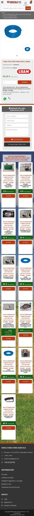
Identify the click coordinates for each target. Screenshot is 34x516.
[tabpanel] (27, 49)
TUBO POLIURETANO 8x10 (8, 370)
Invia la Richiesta (17, 139)
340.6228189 (8, 462)
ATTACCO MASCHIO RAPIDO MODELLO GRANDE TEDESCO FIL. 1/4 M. (8, 325)
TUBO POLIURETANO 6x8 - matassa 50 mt (25, 278)
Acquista (22, 82)
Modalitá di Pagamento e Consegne (11, 481)
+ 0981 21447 (6, 455)
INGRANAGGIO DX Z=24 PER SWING (25, 231)
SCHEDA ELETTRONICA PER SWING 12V (25, 185)
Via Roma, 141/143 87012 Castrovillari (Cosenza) (17, 452)
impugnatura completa (8, 416)
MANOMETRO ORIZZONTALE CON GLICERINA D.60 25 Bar (25, 325)
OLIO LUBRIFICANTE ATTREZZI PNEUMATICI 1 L (8, 232)
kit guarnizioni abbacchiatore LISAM (25, 371)
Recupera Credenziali (8, 505)
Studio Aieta (21, 515)
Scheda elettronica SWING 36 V (8, 185)
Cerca (28, 8)
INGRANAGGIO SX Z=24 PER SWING (8, 277)
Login (4, 499)
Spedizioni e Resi (6, 484)
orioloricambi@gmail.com (10, 459)
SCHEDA (8, 196)
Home (3, 13)
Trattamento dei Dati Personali (10, 487)
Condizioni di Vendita (7, 478)
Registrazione (6, 502)
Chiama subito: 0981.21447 (17, 144)
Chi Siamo (4, 474)
